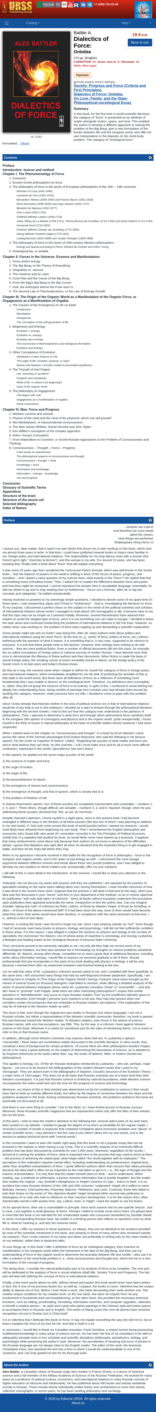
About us (78, 1403)
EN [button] (64, 4)
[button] (70, 4)
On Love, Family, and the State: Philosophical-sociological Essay (102, 100)
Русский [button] (48, 4)
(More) (25, 143)
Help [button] (124, 23)
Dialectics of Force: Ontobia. (98, 94)
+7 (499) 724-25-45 (106, 4)
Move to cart (140, 42)
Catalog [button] (31, 23)
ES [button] (58, 4)
